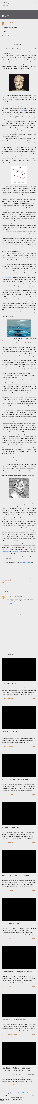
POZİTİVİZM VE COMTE (12, 924)
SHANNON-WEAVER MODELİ (15, 779)
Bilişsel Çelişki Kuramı (11, 827)
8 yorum (10, 746)
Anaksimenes (15, 551)
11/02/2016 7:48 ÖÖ (20, 596)
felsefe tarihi (6, 580)
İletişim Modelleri (9, 731)
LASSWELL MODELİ (10, 683)
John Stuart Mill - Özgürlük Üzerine (17, 972)
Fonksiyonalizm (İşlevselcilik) (14, 1020)
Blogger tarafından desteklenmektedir (19, 1093)
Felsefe (28, 578)
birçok (23, 110)
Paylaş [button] (4, 585)
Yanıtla (9, 603)
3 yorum (10, 986)
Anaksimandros (6, 551)
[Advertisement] (19, 638)
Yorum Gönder (12, 1034)
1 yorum (10, 890)
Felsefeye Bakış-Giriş (26, 562)
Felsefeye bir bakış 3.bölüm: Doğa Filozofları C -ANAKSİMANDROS (16, 1069)
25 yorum (10, 698)
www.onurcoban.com (16, 229)
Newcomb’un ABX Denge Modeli (15, 875)
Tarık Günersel (10, 596)
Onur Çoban (8, 3)
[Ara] (31, 3)
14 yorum (10, 842)
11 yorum (10, 794)
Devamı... (33, 698)
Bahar (34, 517)
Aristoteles (9, 504)
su (14, 358)
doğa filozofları (19, 578)
